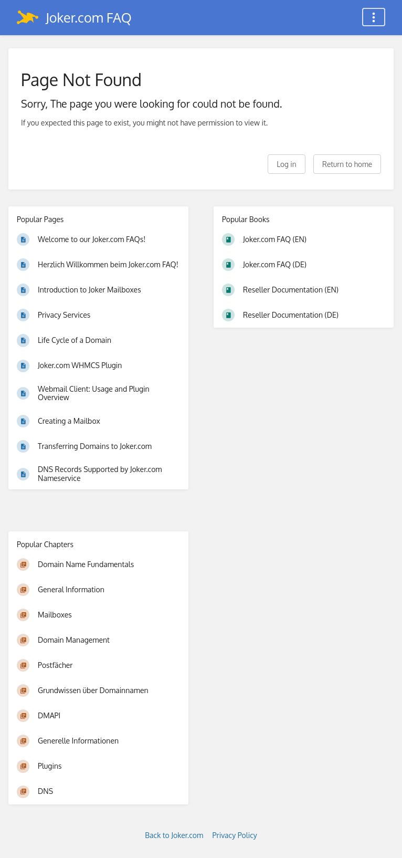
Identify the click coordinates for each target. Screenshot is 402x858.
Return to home (347, 164)
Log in (286, 164)
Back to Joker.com (174, 835)
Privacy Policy (235, 835)
